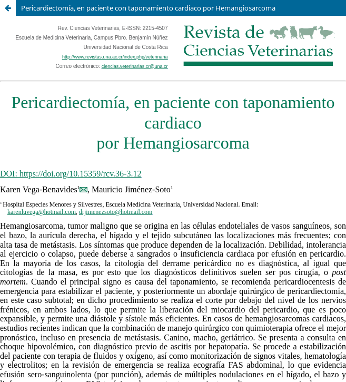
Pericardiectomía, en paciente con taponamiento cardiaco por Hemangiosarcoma (148, 8)
